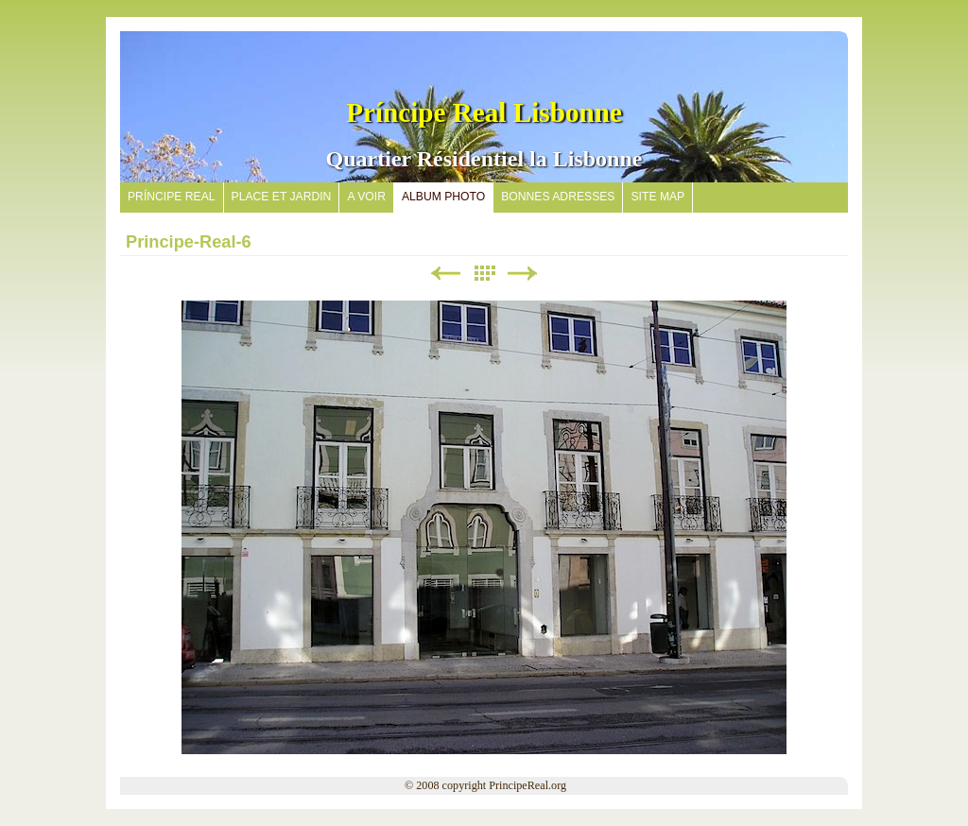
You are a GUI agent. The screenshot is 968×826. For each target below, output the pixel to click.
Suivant (523, 274)
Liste (484, 274)
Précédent (445, 274)
